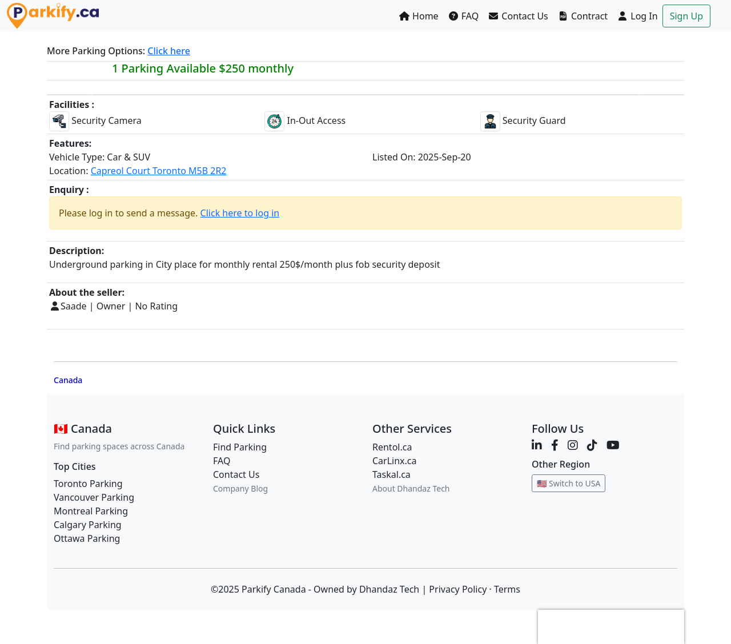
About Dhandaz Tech (411, 488)
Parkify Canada (274, 589)
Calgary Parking (88, 524)
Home (419, 16)
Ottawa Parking (87, 538)
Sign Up (686, 16)
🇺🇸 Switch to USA (568, 483)
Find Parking (240, 447)
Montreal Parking (91, 511)
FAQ (463, 16)
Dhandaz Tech (389, 589)
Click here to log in (240, 213)
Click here (168, 51)
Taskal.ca (391, 474)
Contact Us (518, 16)
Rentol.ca (392, 447)
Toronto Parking (88, 483)
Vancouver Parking (94, 497)
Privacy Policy (458, 589)
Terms (507, 589)
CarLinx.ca (394, 460)
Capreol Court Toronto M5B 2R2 (159, 170)
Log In (637, 16)
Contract (582, 16)
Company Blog (240, 488)
